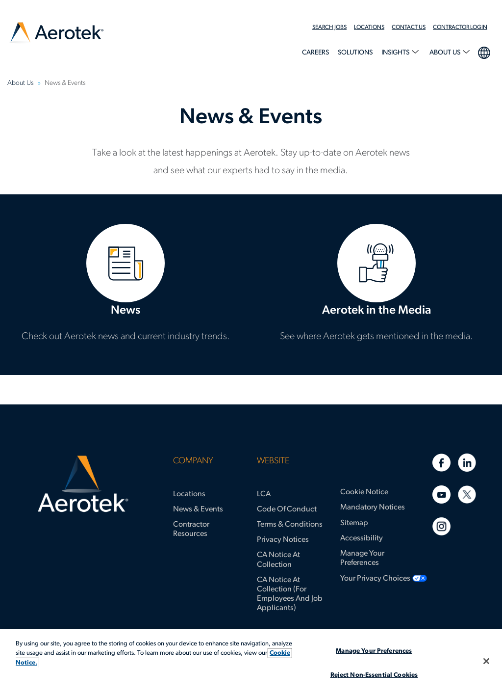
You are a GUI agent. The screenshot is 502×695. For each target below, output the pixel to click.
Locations (369, 27)
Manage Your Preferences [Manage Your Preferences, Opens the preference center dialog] (374, 651)
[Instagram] (441, 526)
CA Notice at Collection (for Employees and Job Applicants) (290, 594)
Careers (315, 52)
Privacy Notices (283, 540)
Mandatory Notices (372, 507)
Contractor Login (460, 27)
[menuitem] (333, 27)
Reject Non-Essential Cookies (374, 675)
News (125, 285)
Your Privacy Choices (375, 579)
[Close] (486, 661)
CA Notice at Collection (278, 559)
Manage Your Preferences (362, 558)
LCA (264, 494)
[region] (251, 662)
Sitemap (354, 523)
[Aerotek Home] (82, 484)
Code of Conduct (287, 509)
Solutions (355, 52)
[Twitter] (467, 494)
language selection (484, 51)
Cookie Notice (364, 492)
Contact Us (409, 27)
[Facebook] (441, 463)
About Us (445, 52)
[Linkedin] (467, 463)
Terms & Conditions (290, 525)
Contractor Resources (191, 529)
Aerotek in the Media (376, 285)
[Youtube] (441, 494)
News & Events (198, 509)
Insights (396, 52)
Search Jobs (329, 27)
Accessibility (361, 538)
